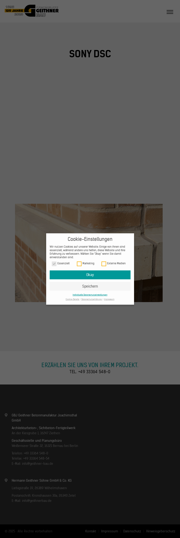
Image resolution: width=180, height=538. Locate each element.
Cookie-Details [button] (72, 299)
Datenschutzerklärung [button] (91, 299)
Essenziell (61, 263)
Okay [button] (90, 275)
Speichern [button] (90, 286)
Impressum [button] (109, 299)
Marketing (85, 263)
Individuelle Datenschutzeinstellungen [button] (90, 294)
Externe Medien (113, 263)
